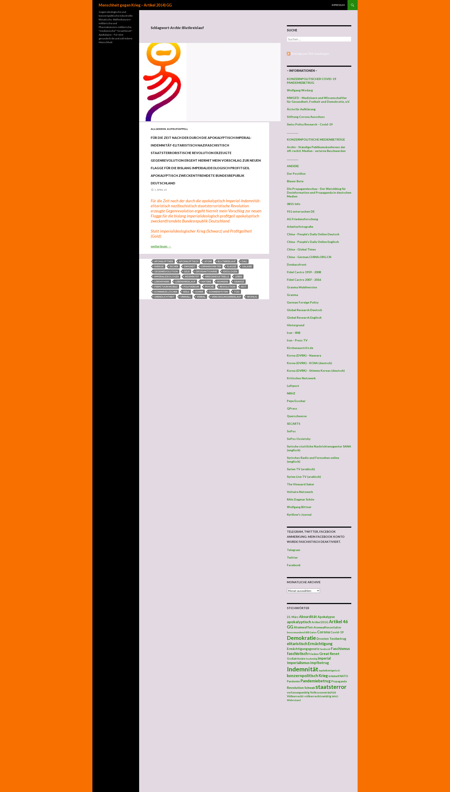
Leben (238, 322)
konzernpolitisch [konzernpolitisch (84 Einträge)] (302, 675)
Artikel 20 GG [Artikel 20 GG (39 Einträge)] (320, 622)
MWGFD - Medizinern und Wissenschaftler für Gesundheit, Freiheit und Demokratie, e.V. (318, 99)
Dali (244, 306)
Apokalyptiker (163, 306)
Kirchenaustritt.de (300, 348)
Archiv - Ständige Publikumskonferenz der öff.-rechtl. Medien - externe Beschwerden (316, 149)
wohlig (252, 342)
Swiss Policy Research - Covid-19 (310, 124)
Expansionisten (211, 311)
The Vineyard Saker (300, 484)
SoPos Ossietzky (298, 439)
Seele (186, 337)
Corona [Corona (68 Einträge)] (323, 632)
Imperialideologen (166, 322)
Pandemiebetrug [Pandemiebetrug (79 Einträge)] (316, 681)
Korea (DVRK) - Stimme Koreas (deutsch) (316, 370)
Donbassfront (296, 264)
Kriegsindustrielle (217, 322)
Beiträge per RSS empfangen (310, 53)
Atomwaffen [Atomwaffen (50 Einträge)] (303, 627)
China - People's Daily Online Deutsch (313, 234)
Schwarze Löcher (165, 337)
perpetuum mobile (166, 332)
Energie (159, 311)
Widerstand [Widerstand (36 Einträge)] (294, 700)
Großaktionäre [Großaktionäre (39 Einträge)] (296, 658)
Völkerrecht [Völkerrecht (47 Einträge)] (295, 696)
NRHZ (291, 393)
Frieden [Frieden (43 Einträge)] (313, 654)
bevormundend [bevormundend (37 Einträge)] (296, 632)
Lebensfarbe (161, 327)
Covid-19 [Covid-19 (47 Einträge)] (336, 632)
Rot (243, 332)
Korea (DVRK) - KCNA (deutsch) (309, 363)
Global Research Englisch (304, 317)
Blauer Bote (295, 181)
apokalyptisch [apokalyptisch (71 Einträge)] (299, 621)
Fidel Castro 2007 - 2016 (304, 279)
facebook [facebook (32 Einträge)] (325, 649)
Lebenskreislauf (185, 327)
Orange (239, 327)
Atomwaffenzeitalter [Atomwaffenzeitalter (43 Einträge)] (327, 627)
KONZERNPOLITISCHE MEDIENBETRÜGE (316, 139)
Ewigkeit (190, 311)
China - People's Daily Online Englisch (313, 242)
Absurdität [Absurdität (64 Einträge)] (308, 616)
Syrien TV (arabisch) (301, 469)
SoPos (291, 431)
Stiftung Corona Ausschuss (306, 116)
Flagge (231, 311)
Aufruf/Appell (177, 128)
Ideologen (230, 316)
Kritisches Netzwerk (301, 378)
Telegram (293, 550)
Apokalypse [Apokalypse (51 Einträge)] (326, 617)
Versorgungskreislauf (226, 342)
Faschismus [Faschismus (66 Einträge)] (340, 648)
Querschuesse (297, 416)
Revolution (227, 332)
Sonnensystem (218, 337)
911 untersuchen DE (301, 211)
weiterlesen (161, 292)
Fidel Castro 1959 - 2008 (304, 272)
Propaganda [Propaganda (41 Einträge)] (339, 681)
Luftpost (293, 385)
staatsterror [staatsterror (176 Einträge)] (331, 686)
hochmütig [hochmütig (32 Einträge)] (311, 658)
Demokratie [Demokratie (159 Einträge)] (301, 638)
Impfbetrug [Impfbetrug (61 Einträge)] (319, 663)
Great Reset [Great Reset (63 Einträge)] (329, 653)
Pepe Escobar (296, 401)
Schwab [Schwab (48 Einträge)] (309, 688)
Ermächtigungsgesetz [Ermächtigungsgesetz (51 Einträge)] (303, 649)
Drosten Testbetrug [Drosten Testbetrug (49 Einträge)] (331, 638)
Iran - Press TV (297, 340)
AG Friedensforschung (302, 219)
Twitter (292, 557)
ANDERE (293, 166)
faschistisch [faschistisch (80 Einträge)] (297, 653)
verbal (201, 342)
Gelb (187, 316)
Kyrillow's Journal (299, 514)
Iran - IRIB (293, 332)
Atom (208, 306)
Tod (237, 337)
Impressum (338, 5)
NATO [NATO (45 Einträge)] (343, 676)
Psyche (209, 332)
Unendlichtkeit (164, 342)
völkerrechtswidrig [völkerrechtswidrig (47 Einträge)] (317, 696)
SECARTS (293, 423)
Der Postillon (296, 173)
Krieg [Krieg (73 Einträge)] (323, 675)
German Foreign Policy (302, 302)
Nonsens (222, 327)
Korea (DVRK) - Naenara (304, 355)
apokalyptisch (188, 306)
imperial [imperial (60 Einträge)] (324, 658)
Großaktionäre (206, 316)
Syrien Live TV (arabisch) (304, 476)
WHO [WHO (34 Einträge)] (335, 696)
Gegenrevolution (166, 316)
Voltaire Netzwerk (300, 492)
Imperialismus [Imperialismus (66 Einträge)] (298, 662)
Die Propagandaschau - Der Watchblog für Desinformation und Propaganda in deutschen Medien (319, 192)
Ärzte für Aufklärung (301, 109)
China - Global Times (301, 249)
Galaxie (247, 311)
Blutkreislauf (227, 306)
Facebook (294, 565)
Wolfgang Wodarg (300, 90)
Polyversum (191, 332)
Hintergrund (295, 325)
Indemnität (192, 322)
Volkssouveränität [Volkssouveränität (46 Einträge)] (323, 692)
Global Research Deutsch (304, 310)
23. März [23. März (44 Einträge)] (292, 617)
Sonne (199, 337)
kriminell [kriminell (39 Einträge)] (334, 676)
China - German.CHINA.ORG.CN (309, 257)
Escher (174, 311)
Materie (206, 327)
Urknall (185, 342)
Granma (292, 295)
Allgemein (158, 128)
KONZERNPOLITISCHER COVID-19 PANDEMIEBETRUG (311, 80)
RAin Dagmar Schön (300, 499)
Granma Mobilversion (302, 287)
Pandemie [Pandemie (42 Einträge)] (293, 681)
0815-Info (293, 204)
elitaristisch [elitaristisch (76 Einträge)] (297, 643)
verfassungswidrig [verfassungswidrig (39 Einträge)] (298, 692)
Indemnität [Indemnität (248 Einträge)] (302, 669)
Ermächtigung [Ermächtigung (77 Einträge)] (320, 643)
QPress (292, 408)
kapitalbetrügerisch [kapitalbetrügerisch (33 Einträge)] (329, 670)
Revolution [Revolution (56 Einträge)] (295, 688)
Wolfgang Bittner (299, 507)
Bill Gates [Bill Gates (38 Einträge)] (311, 632)
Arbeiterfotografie (300, 226)
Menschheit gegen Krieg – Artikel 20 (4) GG (135, 5)
